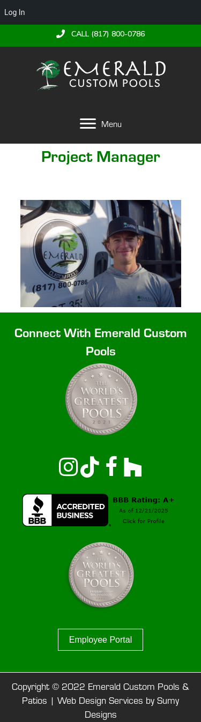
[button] (100, 34)
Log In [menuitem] (14, 12)
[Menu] (101, 124)
